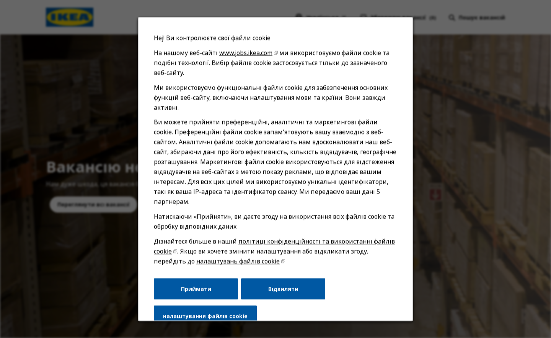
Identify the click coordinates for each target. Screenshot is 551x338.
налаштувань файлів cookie (238, 262)
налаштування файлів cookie (206, 317)
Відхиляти (283, 290)
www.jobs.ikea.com (246, 56)
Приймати (196, 290)
